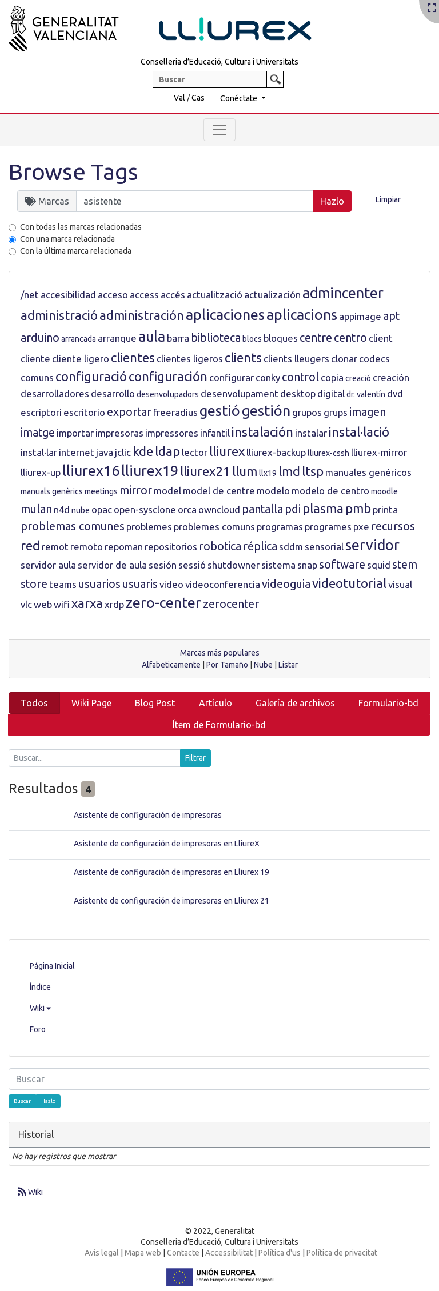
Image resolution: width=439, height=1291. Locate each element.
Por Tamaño (227, 664)
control (300, 377)
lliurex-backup (276, 452)
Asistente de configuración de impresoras (148, 815)
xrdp (114, 604)
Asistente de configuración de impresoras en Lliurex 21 (171, 900)
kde (143, 451)
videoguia (286, 584)
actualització (214, 294)
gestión (266, 411)
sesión (163, 564)
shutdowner (233, 564)
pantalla (262, 509)
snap (307, 564)
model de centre (219, 490)
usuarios (99, 584)
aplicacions (301, 315)
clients (243, 357)
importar (75, 432)
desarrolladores (55, 393)
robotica (220, 546)
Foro (38, 1029)
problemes (149, 526)
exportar (129, 412)
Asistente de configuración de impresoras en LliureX (167, 843)
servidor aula (48, 564)
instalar (311, 432)
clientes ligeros (190, 358)
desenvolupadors (168, 394)
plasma (323, 508)
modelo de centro (330, 490)
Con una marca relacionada (67, 238)
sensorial (324, 546)
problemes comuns (214, 526)
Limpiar (388, 199)
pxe (361, 526)
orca (187, 509)
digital (331, 393)
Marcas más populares (220, 652)
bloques (281, 338)
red (30, 545)
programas (280, 526)
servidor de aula (112, 564)
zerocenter (231, 604)
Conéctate (239, 98)
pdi (293, 509)
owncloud (219, 509)
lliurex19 (149, 471)
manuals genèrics (52, 491)
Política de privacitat (341, 1252)
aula (151, 337)
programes (328, 526)
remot (55, 546)
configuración (168, 376)
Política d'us (279, 1252)
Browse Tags (73, 172)
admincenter (343, 293)
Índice (40, 987)
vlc (26, 604)
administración (141, 315)
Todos (34, 703)
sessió (192, 564)
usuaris (140, 584)
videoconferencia (222, 584)
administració (59, 315)
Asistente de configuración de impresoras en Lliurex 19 (171, 872)
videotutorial (349, 583)
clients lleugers (296, 358)
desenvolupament (239, 393)
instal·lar (39, 452)
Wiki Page (91, 703)
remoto (86, 546)
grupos (307, 412)
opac (101, 509)
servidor (372, 545)
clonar (344, 358)
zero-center (163, 603)
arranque (117, 338)
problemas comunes (73, 526)
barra (178, 338)
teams (63, 584)
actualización (272, 294)
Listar (288, 664)
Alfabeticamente (171, 664)
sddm (291, 546)
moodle (384, 491)
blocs (252, 338)
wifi (62, 604)
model (167, 490)
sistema (278, 564)
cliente (35, 358)
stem (404, 564)
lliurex (227, 451)
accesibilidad (68, 294)
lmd (289, 471)
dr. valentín (365, 394)
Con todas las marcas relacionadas (81, 226)
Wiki (40, 1008)
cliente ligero (80, 358)
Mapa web (143, 1252)
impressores (171, 432)
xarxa (87, 603)
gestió (219, 411)
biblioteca (216, 337)
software (342, 564)
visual (400, 584)
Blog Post (155, 703)
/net (30, 294)
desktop (298, 393)
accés (173, 294)
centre (316, 337)
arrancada (78, 338)
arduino (40, 337)
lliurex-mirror (379, 452)
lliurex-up (41, 472)
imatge (38, 432)
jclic (123, 452)
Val (179, 97)
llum (244, 471)
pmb (358, 508)
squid (378, 564)
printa (385, 509)
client (381, 338)
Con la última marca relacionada (75, 250)
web (43, 604)
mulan (36, 509)
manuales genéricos (368, 472)
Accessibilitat (229, 1252)
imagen (367, 412)
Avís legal (102, 1252)
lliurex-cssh (328, 453)
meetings (101, 491)
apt (391, 316)
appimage (360, 316)
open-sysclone (145, 509)
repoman (124, 546)
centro (350, 337)
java (104, 452)
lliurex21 (205, 471)
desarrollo (113, 393)
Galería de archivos (295, 703)
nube (80, 510)
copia (332, 377)
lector (194, 452)
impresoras (119, 432)
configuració (91, 376)
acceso (113, 294)
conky (268, 377)
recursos (393, 526)
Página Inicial (52, 965)
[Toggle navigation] (219, 129)
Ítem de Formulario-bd (219, 725)
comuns (37, 377)
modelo (273, 490)
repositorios (171, 546)
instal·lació (359, 432)
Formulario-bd (388, 703)
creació (358, 378)
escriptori (41, 412)
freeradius (175, 412)
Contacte (183, 1252)
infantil (215, 432)
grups (336, 412)
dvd (395, 393)
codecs (374, 358)
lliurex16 (90, 471)
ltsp (313, 471)
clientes (133, 357)
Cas (198, 97)
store (34, 584)
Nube (263, 664)
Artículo (215, 703)
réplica (260, 546)
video (171, 584)
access (144, 294)
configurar (231, 377)
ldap (167, 451)
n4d (62, 509)
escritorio (84, 412)
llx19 (268, 473)
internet (76, 452)
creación (391, 377)
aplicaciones (225, 315)
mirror (135, 490)
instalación (262, 432)
